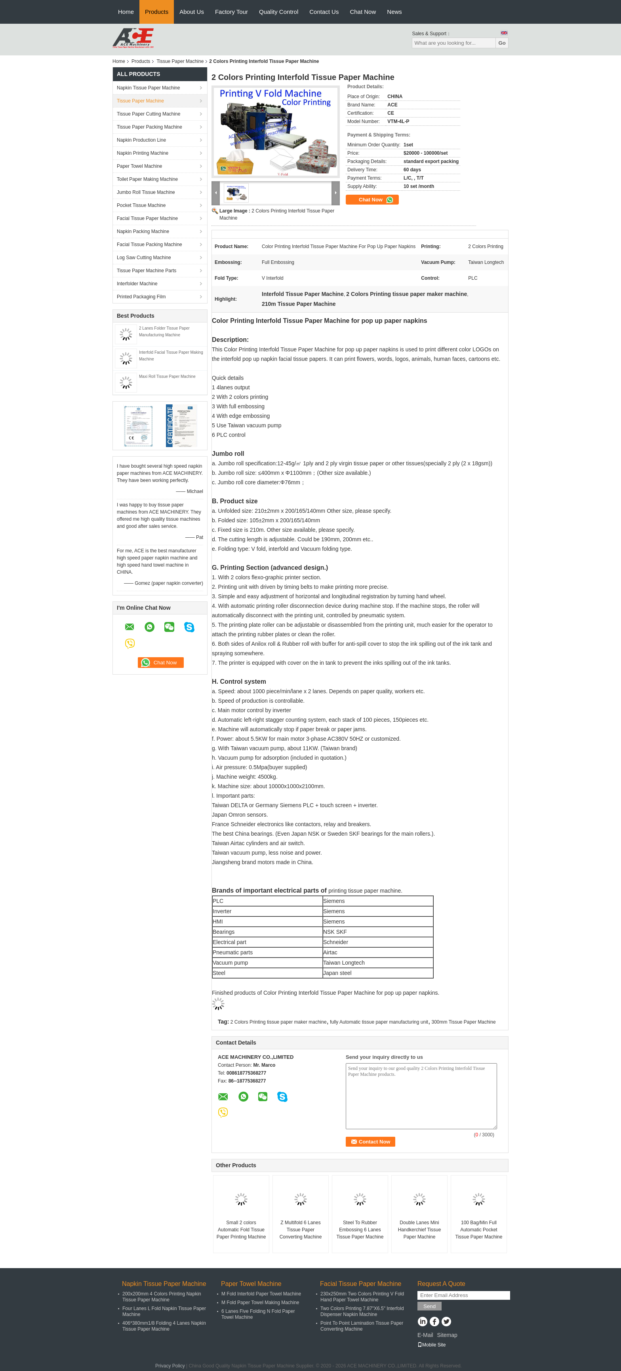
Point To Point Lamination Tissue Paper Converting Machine (361, 1326)
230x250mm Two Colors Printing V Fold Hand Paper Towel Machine (362, 1297)
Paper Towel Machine (139, 166)
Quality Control (278, 11)
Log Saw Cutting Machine (144, 257)
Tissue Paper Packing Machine (149, 127)
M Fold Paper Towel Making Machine (260, 1302)
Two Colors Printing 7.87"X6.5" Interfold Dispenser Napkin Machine (362, 1311)
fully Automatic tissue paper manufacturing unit (379, 1022)
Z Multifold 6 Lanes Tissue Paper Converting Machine (301, 1230)
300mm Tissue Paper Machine (464, 1022)
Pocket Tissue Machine (141, 205)
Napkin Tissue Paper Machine (148, 88)
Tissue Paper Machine (180, 61)
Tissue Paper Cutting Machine (148, 114)
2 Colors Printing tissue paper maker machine (278, 1022)
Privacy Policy (170, 1366)
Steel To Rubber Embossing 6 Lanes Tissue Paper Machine (360, 1230)
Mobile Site (431, 1345)
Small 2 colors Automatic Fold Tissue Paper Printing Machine (241, 1230)
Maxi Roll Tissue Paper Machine (167, 376)
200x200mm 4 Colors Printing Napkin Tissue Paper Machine (161, 1297)
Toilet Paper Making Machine (147, 179)
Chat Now (363, 12)
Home (126, 11)
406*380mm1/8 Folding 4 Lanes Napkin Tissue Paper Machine (164, 1326)
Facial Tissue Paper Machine (147, 218)
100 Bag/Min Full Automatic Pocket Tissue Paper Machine (479, 1230)
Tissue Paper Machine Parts (146, 270)
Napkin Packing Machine (143, 231)
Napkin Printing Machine (142, 153)
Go (502, 43)
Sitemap (447, 1335)
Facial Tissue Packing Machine (149, 244)
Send (429, 1306)
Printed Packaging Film (141, 297)
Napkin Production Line (141, 140)
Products (156, 11)
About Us (191, 11)
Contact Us (324, 11)
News (394, 11)
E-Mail (425, 1335)
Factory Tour (231, 11)
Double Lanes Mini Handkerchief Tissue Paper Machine (419, 1230)
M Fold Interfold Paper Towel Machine (261, 1294)
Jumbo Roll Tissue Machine (146, 192)
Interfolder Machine (137, 283)
